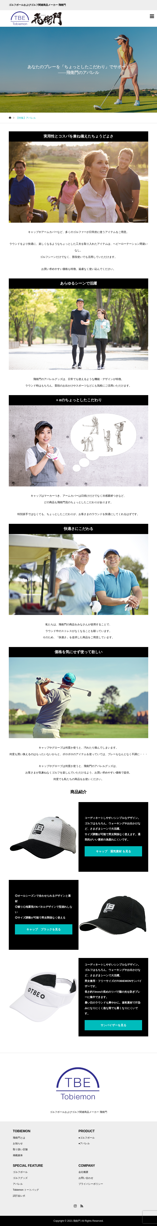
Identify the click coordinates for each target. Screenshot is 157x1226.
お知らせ (18, 1143)
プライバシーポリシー (90, 1183)
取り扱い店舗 (20, 1149)
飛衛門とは (19, 1137)
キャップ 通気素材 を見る (113, 851)
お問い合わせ (85, 1178)
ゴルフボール (20, 1172)
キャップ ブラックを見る (43, 929)
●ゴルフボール (86, 1137)
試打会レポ (19, 1195)
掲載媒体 (18, 1155)
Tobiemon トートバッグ (26, 1189)
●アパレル (84, 1143)
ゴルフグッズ (20, 1178)
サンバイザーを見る (113, 1025)
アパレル (18, 1183)
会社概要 (83, 1172)
